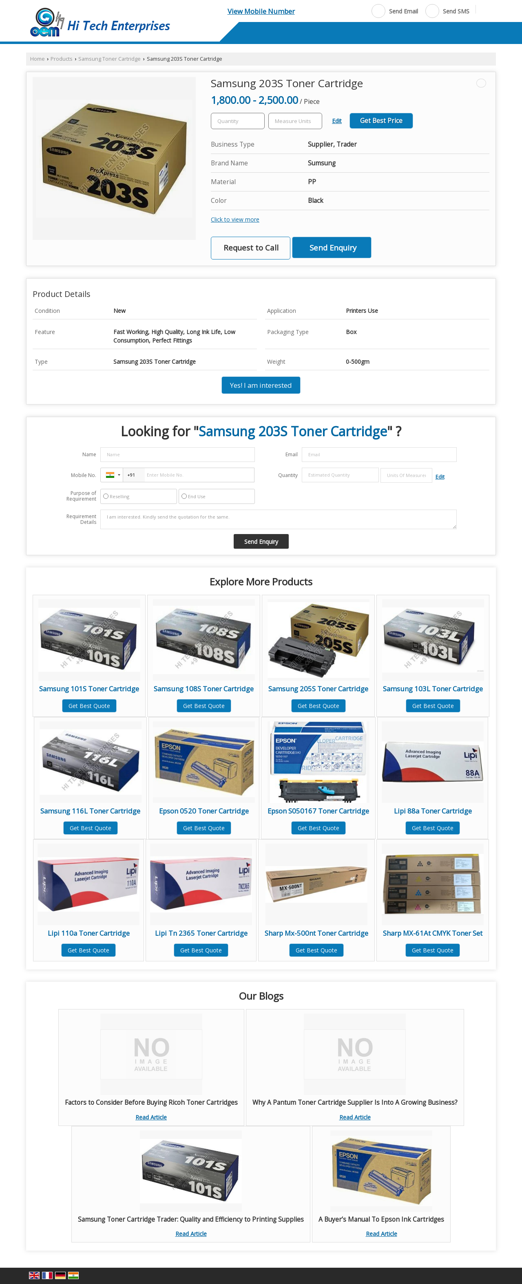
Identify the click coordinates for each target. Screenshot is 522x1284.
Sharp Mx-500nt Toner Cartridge (316, 933)
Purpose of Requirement (81, 496)
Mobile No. (83, 475)
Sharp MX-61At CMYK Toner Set (432, 933)
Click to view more (235, 219)
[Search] (485, 10)
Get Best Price (381, 121)
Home (37, 58)
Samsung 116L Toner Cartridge (90, 811)
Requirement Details (81, 519)
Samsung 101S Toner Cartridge (89, 688)
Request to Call (251, 247)
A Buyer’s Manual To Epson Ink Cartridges (381, 1219)
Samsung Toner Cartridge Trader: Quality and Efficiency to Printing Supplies (191, 1219)
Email (291, 454)
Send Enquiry (333, 247)
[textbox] (295, 121)
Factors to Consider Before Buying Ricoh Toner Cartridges (151, 1102)
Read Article (151, 1117)
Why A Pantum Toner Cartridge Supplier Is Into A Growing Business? (355, 1102)
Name (89, 454)
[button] (261, 11)
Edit (337, 121)
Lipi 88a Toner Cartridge (433, 811)
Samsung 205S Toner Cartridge (318, 688)
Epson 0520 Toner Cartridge (204, 811)
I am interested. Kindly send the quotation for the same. (278, 519)
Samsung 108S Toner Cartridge (204, 688)
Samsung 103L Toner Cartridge (433, 688)
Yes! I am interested (261, 385)
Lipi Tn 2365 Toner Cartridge (201, 933)
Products (62, 58)
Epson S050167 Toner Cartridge (318, 811)
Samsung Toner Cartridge (109, 58)
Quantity (288, 475)
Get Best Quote (89, 706)
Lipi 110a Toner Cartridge (89, 933)
